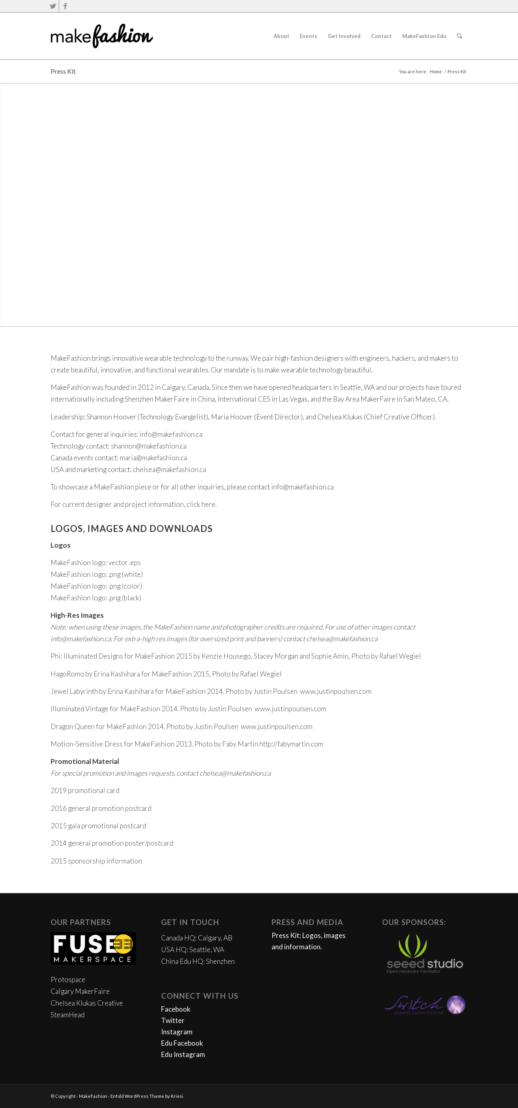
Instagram (177, 1031)
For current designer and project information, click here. (134, 504)
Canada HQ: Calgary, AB (196, 938)
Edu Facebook (182, 1043)
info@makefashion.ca (171, 434)
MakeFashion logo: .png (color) (96, 586)
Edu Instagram (183, 1054)
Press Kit (63, 71)
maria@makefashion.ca (153, 457)
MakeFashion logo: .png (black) (96, 597)
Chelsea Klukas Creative (87, 1003)
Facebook (176, 1009)
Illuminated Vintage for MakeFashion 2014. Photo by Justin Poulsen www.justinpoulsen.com (188, 708)
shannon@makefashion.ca (149, 446)
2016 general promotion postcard (101, 808)
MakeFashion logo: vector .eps (96, 562)
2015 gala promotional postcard (98, 825)
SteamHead (68, 1014)
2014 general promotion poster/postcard (112, 843)
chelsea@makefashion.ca (169, 469)
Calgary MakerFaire (80, 991)
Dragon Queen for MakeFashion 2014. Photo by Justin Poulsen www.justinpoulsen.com (181, 726)
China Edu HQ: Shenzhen (198, 961)
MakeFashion (93, 1096)
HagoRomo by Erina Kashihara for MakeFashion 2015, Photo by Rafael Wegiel (166, 674)
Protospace (68, 979)
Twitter (173, 1020)
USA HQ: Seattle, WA (192, 949)
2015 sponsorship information (96, 861)
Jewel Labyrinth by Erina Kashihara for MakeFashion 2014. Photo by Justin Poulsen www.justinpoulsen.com (211, 691)
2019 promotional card (85, 790)
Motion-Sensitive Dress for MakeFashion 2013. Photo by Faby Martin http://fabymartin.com (187, 744)
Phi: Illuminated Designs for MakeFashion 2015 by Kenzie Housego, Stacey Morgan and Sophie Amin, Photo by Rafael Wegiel (236, 656)
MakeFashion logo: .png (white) (97, 574)
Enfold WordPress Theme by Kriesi (146, 1096)
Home (436, 71)
